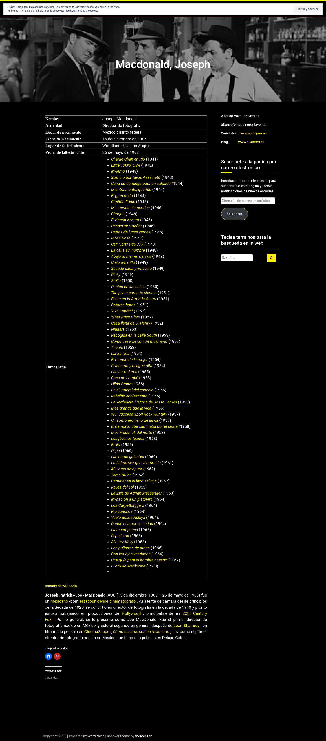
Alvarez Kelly (122, 541)
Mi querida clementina (130, 207)
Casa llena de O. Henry (130, 323)
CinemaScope (96, 631)
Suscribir (234, 214)
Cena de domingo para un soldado (141, 183)
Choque (118, 213)
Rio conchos (122, 511)
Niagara (118, 329)
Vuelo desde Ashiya (128, 517)
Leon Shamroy (186, 625)
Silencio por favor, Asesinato (136, 177)
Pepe (115, 450)
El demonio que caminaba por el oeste (144, 426)
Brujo (115, 444)
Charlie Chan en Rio (128, 159)
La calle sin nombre (128, 250)
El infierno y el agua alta (131, 365)
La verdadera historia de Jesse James (144, 402)
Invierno (118, 171)
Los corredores (124, 371)
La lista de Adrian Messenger (136, 493)
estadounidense (95, 601)
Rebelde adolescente (129, 396)
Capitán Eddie (123, 201)
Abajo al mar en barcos (131, 256)
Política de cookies (88, 10)
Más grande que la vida (131, 408)
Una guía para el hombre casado (139, 560)
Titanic (117, 347)
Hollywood (131, 613)
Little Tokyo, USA (125, 165)
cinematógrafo (122, 601)
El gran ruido (122, 195)
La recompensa (124, 529)
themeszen (143, 736)
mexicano (59, 601)
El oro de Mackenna (128, 566)
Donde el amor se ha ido (132, 523)
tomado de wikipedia (61, 586)
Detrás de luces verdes (131, 232)
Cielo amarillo (123, 262)
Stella (116, 280)
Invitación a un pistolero (132, 499)
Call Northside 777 (127, 244)
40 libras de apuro (126, 469)
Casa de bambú (124, 377)
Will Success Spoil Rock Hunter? (139, 414)
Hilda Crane (121, 384)
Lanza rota (120, 353)
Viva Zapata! (122, 311)
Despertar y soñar (126, 226)
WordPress (96, 736)
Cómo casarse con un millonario (139, 341)
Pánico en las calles (128, 286)
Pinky (116, 274)
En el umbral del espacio (132, 390)
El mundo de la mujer (129, 359)
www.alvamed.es (251, 142)
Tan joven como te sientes (134, 292)
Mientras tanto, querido (131, 189)
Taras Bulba (121, 475)
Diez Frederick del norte (131, 432)
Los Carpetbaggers (127, 505)
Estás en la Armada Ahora (133, 299)
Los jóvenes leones (127, 438)
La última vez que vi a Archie (136, 463)
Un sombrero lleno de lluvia (134, 420)
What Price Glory (125, 317)
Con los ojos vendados (131, 554)
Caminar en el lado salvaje (134, 481)
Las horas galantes (127, 456)
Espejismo (120, 535)
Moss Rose (121, 238)
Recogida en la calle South (134, 335)
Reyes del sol (122, 487)
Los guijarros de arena (130, 548)
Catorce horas (123, 305)
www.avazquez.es (253, 133)
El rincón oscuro (125, 220)
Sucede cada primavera (131, 268)
